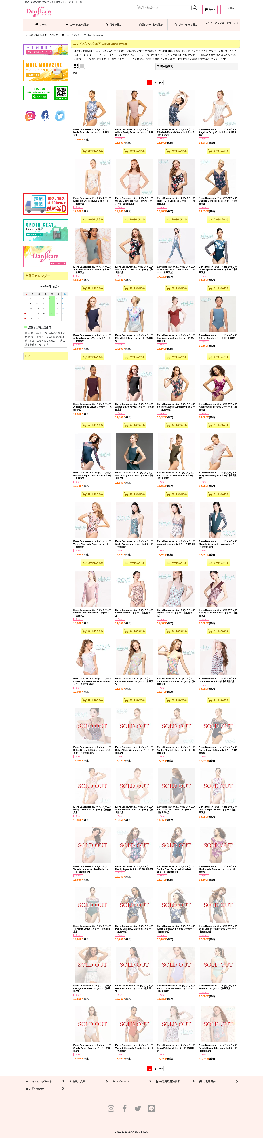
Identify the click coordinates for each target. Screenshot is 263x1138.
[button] (228, 9)
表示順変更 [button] (165, 66)
